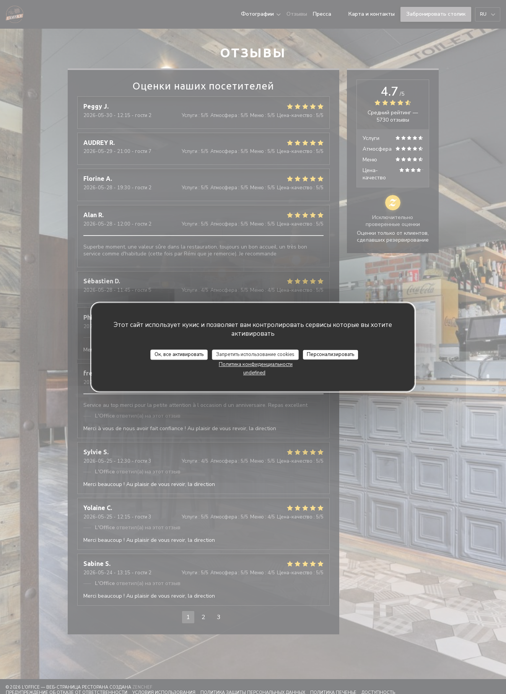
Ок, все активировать (179, 354)
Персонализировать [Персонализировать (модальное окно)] (330, 354)
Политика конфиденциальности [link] (256, 364)
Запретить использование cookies (255, 354)
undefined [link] (254, 372)
